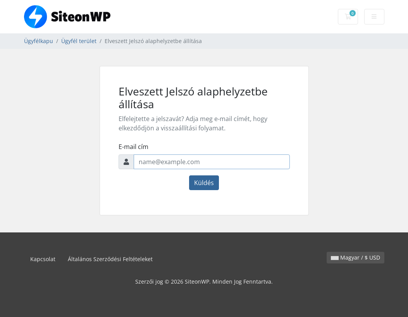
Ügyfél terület (78, 41)
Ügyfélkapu (38, 41)
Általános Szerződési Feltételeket (110, 259)
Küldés (204, 182)
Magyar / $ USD (355, 257)
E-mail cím (133, 146)
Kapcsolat (42, 259)
